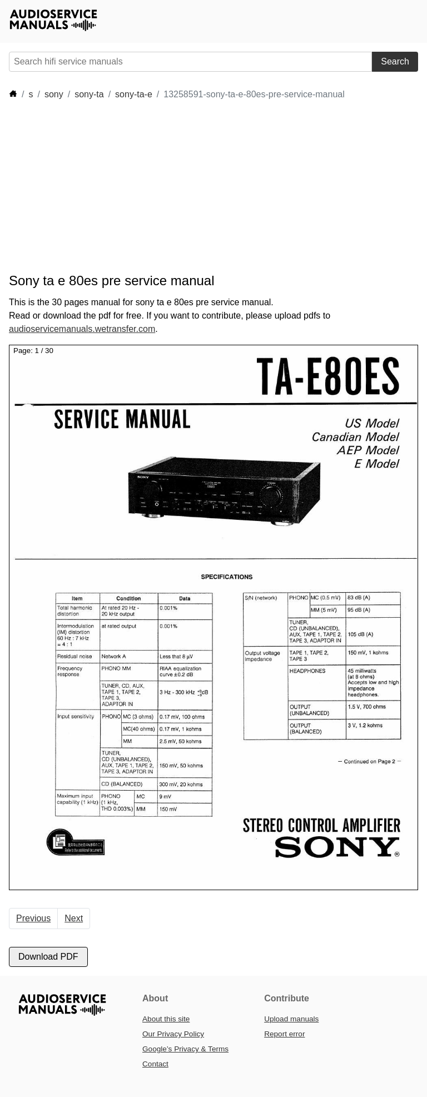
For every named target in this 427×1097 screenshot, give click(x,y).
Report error (284, 1034)
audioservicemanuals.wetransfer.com (82, 329)
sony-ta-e (133, 94)
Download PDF (48, 956)
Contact (155, 1064)
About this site (166, 1019)
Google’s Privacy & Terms (185, 1049)
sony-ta (89, 94)
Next (73, 918)
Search (395, 61)
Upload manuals (291, 1019)
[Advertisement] (211, 187)
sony (53, 94)
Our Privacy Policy (173, 1034)
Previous (33, 918)
